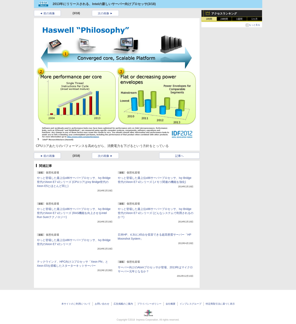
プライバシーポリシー (149, 303)
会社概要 (170, 303)
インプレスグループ (190, 303)
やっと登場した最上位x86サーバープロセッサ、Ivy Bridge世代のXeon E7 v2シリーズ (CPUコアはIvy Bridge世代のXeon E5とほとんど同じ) (74, 182)
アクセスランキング (224, 13)
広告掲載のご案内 (123, 303)
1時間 (209, 19)
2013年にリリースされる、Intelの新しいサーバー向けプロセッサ (100, 4)
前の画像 (49, 13)
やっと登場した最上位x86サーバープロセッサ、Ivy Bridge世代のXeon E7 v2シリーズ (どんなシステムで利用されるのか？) (156, 213)
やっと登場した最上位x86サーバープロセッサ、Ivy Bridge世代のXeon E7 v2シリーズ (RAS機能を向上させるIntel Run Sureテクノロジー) (74, 213)
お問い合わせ (102, 303)
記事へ (179, 155)
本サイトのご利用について (76, 303)
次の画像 (103, 13)
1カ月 (254, 19)
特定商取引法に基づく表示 (220, 303)
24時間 (224, 19)
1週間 (239, 19)
